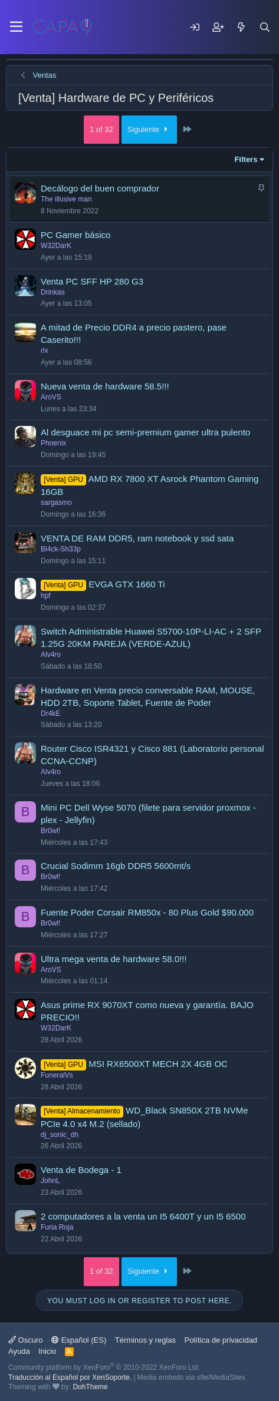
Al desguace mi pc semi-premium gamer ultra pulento (145, 432)
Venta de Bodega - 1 (81, 1170)
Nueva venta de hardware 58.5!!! (105, 386)
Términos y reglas (145, 1340)
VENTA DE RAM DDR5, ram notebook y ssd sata (137, 538)
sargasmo (56, 502)
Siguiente (149, 129)
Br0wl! (50, 831)
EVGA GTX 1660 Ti (126, 584)
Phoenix (53, 443)
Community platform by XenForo (104, 1367)
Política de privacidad (221, 1340)
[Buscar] (265, 27)
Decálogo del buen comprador (100, 188)
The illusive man (66, 199)
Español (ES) (78, 1340)
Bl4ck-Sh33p (61, 549)
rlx (44, 350)
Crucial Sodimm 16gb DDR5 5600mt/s (116, 866)
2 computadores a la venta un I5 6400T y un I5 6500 (143, 1216)
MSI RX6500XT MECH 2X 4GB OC (158, 1064)
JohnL (50, 1181)
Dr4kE (50, 713)
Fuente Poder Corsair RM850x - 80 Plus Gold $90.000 (147, 912)
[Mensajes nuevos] (241, 27)
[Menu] (16, 27)
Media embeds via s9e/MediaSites (191, 1377)
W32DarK (56, 246)
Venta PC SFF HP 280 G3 (92, 281)
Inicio (47, 1351)
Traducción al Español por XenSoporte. (70, 1377)
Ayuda (19, 1351)
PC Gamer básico (75, 235)
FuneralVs (57, 1075)
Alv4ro (51, 654)
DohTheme (90, 1387)
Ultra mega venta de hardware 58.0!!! (114, 959)
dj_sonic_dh (59, 1135)
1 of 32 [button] (101, 129)
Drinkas (53, 292)
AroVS (51, 397)
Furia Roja (57, 1227)
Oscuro (25, 1340)
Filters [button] (245, 159)
